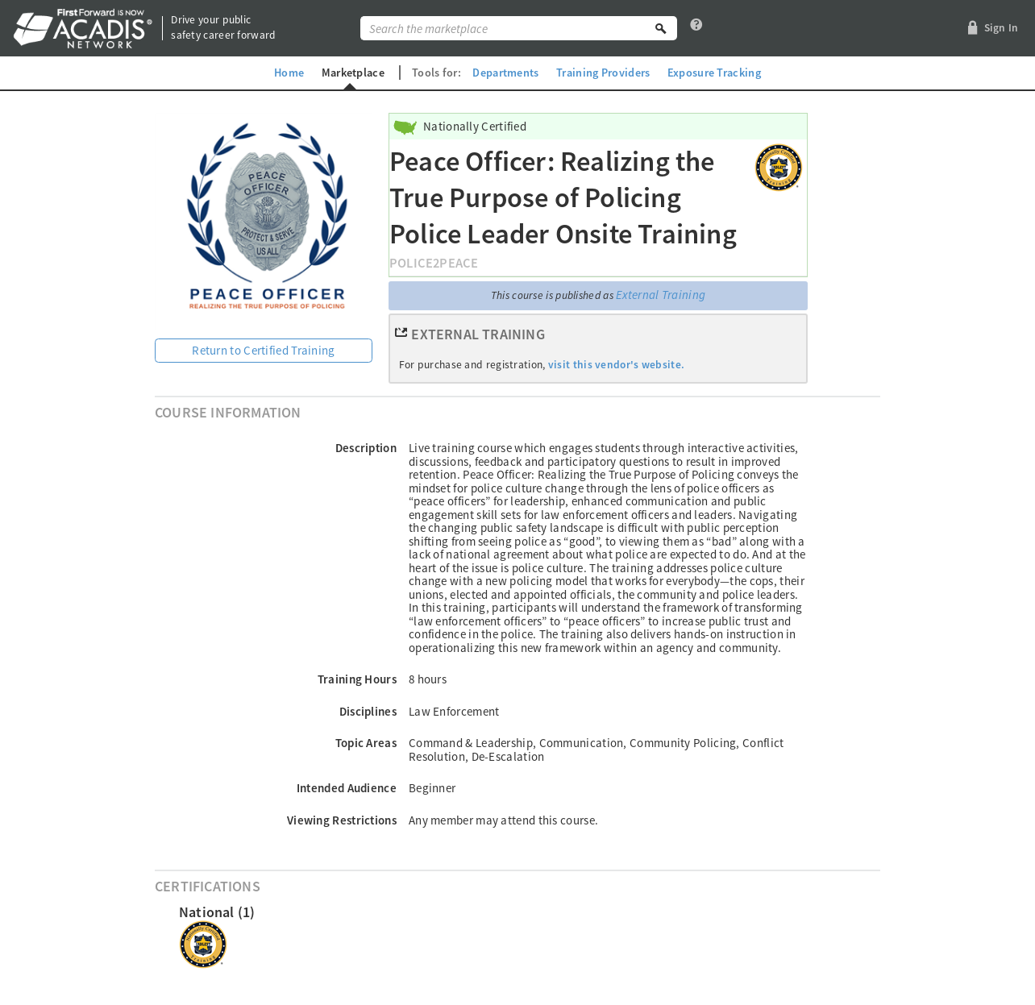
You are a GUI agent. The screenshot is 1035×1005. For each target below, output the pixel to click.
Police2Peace (433, 263)
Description (366, 447)
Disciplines (368, 711)
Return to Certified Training (263, 350)
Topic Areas (366, 742)
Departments (505, 72)
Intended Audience (347, 787)
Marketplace (353, 72)
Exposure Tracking (714, 72)
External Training (660, 294)
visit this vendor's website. (616, 365)
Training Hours (357, 679)
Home (289, 72)
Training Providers (603, 72)
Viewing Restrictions (342, 820)
